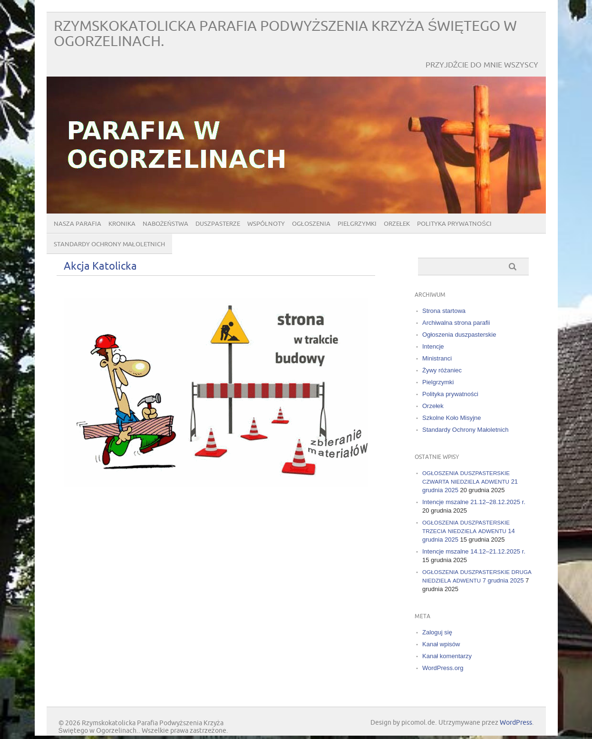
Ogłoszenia (311, 224)
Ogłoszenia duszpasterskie (459, 334)
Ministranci (437, 358)
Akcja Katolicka (100, 266)
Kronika (122, 224)
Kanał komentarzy (447, 656)
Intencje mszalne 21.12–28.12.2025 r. (473, 502)
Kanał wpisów (441, 644)
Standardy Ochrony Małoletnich (109, 244)
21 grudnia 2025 (470, 481)
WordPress (516, 722)
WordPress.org (442, 667)
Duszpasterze (217, 224)
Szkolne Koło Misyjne (451, 417)
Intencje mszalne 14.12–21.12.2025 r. (473, 551)
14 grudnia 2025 (468, 531)
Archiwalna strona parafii (456, 322)
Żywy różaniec (442, 370)
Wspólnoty (266, 224)
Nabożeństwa (165, 224)
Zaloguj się (437, 632)
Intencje (433, 346)
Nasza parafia (77, 224)
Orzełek (397, 224)
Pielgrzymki (357, 224)
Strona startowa (444, 310)
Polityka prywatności (454, 224)
